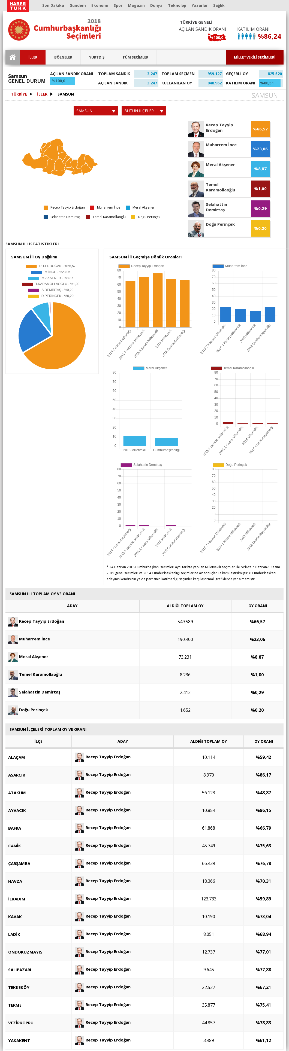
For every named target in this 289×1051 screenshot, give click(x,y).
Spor (118, 5)
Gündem (78, 5)
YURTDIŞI (97, 57)
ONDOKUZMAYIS (25, 952)
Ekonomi (99, 5)
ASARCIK (16, 775)
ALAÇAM (16, 757)
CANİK (14, 845)
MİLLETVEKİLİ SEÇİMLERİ (254, 57)
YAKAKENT (19, 1040)
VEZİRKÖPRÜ (21, 1022)
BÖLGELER (63, 57)
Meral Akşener (28, 656)
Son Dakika (53, 5)
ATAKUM (17, 792)
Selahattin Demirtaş (34, 692)
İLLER (32, 57)
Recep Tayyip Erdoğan (36, 621)
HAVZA (15, 881)
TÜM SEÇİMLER (135, 57)
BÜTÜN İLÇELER (143, 110)
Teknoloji (177, 5)
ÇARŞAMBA (19, 863)
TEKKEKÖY (18, 987)
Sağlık (219, 5)
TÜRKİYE (19, 94)
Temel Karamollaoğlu (35, 674)
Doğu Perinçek (28, 709)
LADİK (14, 934)
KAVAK (15, 916)
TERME (15, 1005)
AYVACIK (17, 810)
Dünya (156, 5)
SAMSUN (66, 94)
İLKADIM (16, 899)
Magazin (136, 5)
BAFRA (14, 828)
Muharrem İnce (29, 638)
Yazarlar (200, 5)
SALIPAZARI (19, 969)
